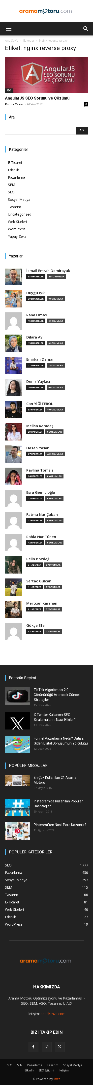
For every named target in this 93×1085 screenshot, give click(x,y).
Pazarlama (16, 177)
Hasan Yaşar (37, 448)
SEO (8, 90)
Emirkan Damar (40, 359)
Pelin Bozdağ (37, 559)
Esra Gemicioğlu (40, 492)
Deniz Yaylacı (38, 381)
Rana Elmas (36, 315)
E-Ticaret (15, 162)
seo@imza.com (53, 1013)
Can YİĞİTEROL (39, 403)
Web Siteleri (17, 221)
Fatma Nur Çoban (42, 514)
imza (57, 1079)
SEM (11, 184)
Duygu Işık (35, 292)
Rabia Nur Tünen (41, 536)
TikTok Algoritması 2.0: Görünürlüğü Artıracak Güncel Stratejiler (57, 695)
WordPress (17, 229)
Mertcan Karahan (41, 603)
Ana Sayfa (12, 40)
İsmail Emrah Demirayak (48, 270)
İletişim (64, 1070)
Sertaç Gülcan (38, 581)
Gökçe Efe (35, 625)
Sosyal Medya (19, 199)
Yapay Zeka (17, 236)
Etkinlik (13, 170)
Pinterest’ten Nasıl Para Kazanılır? (60, 825)
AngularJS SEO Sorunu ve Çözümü (37, 98)
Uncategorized (19, 214)
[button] (8, 28)
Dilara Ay (34, 337)
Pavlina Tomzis (40, 470)
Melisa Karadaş (39, 426)
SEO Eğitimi (46, 1070)
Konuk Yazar (14, 104)
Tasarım (14, 206)
